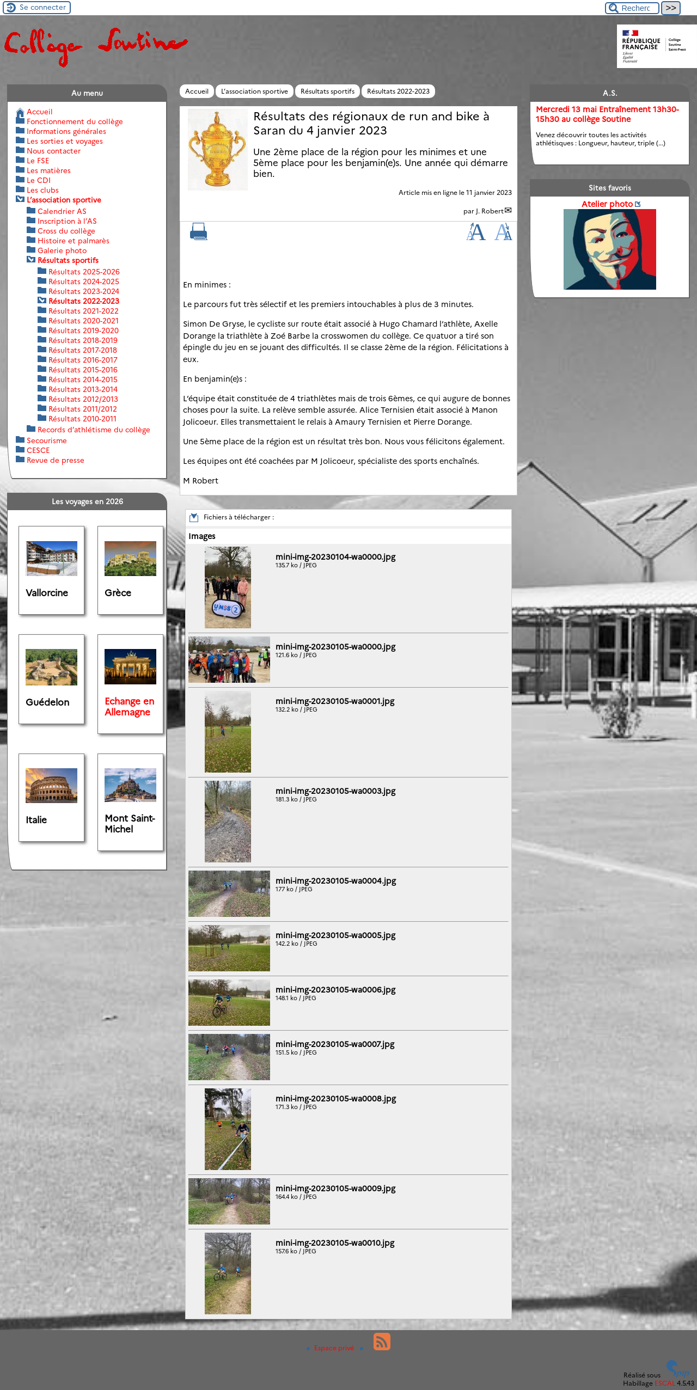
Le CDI (39, 180)
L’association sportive (254, 91)
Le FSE (38, 160)
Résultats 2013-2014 (83, 389)
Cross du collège (66, 230)
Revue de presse (55, 460)
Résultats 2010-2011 (82, 418)
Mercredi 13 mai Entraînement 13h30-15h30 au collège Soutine (607, 114)
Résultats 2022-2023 (398, 91)
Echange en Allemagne (129, 707)
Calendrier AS (62, 211)
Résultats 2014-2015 (83, 379)
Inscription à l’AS (67, 221)
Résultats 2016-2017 (83, 360)
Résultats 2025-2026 (84, 271)
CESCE (38, 450)
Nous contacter (54, 150)
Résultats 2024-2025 (83, 281)
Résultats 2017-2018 (82, 350)
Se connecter (43, 7)
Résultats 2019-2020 (83, 330)
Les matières (49, 170)
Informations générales (66, 131)
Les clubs (43, 190)
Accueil (197, 91)
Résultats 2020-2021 (83, 320)
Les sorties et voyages (65, 141)
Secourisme (47, 440)
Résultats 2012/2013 (83, 399)
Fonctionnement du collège (75, 121)
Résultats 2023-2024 (83, 291)
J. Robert (490, 211)
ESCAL (665, 1383)
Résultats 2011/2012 (82, 409)
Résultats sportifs (327, 91)
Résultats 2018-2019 (83, 340)
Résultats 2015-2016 (83, 369)
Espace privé (331, 1348)
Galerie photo (62, 250)
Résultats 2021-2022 (83, 311)
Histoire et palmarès (73, 240)
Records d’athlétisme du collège (94, 429)
